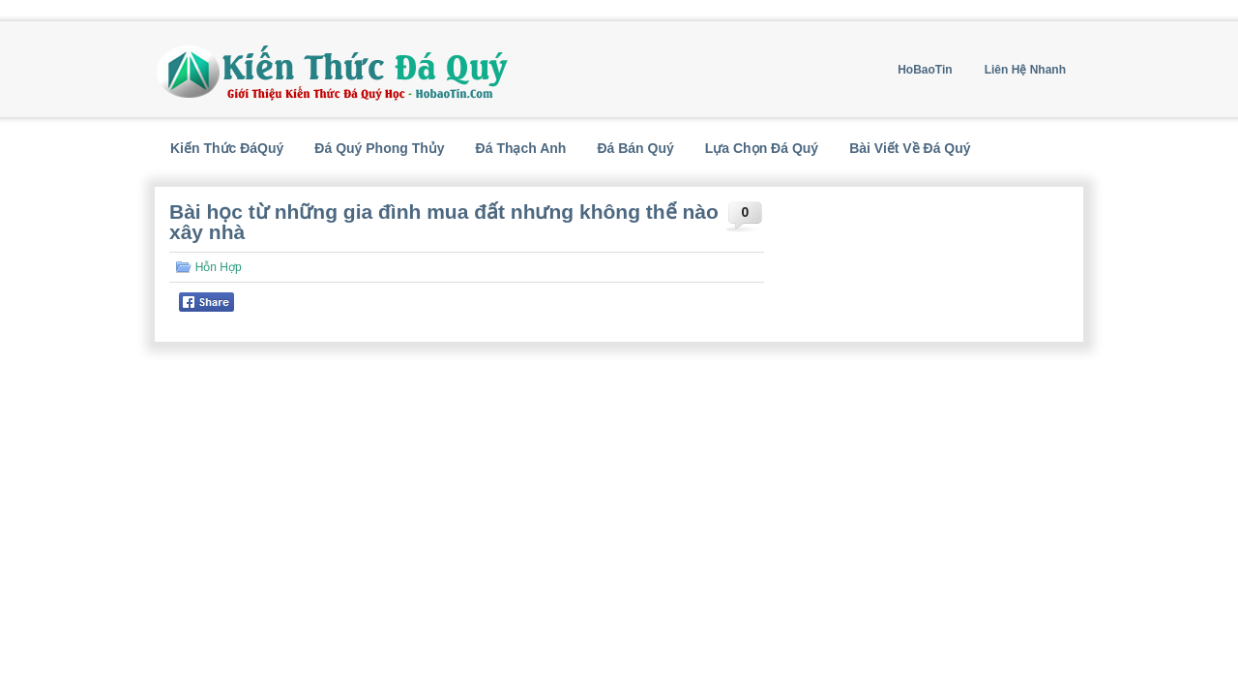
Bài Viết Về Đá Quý (909, 148)
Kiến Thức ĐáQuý (226, 148)
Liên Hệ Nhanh (1025, 69)
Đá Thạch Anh (521, 148)
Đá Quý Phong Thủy (379, 148)
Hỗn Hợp (218, 267)
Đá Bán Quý (635, 148)
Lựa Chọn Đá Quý (761, 148)
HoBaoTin (925, 69)
